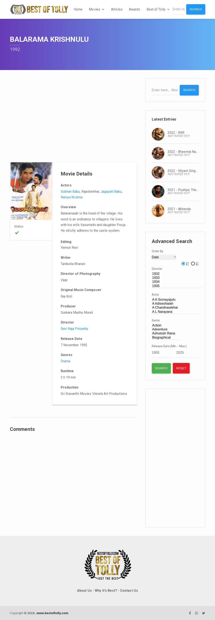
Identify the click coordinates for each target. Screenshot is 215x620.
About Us (84, 591)
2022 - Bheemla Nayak (184, 151)
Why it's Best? (106, 591)
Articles (117, 9)
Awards (134, 9)
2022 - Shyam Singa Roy (186, 171)
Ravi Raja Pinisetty (74, 329)
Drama (65, 361)
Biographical (166, 337)
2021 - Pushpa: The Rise (186, 190)
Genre (156, 320)
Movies (97, 9)
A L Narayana (176, 312)
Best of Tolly (158, 9)
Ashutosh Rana (166, 333)
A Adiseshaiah (176, 304)
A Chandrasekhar (176, 308)
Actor (155, 294)
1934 (177, 282)
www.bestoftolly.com (52, 613)
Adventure (166, 329)
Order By (158, 251)
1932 (177, 274)
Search (195, 9)
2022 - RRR (176, 132)
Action (166, 326)
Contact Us (129, 591)
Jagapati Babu (111, 192)
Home (78, 9)
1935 (177, 286)
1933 (177, 278)
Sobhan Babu (70, 192)
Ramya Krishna (72, 197)
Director (157, 268)
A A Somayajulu (176, 300)
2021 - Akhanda (179, 209)
